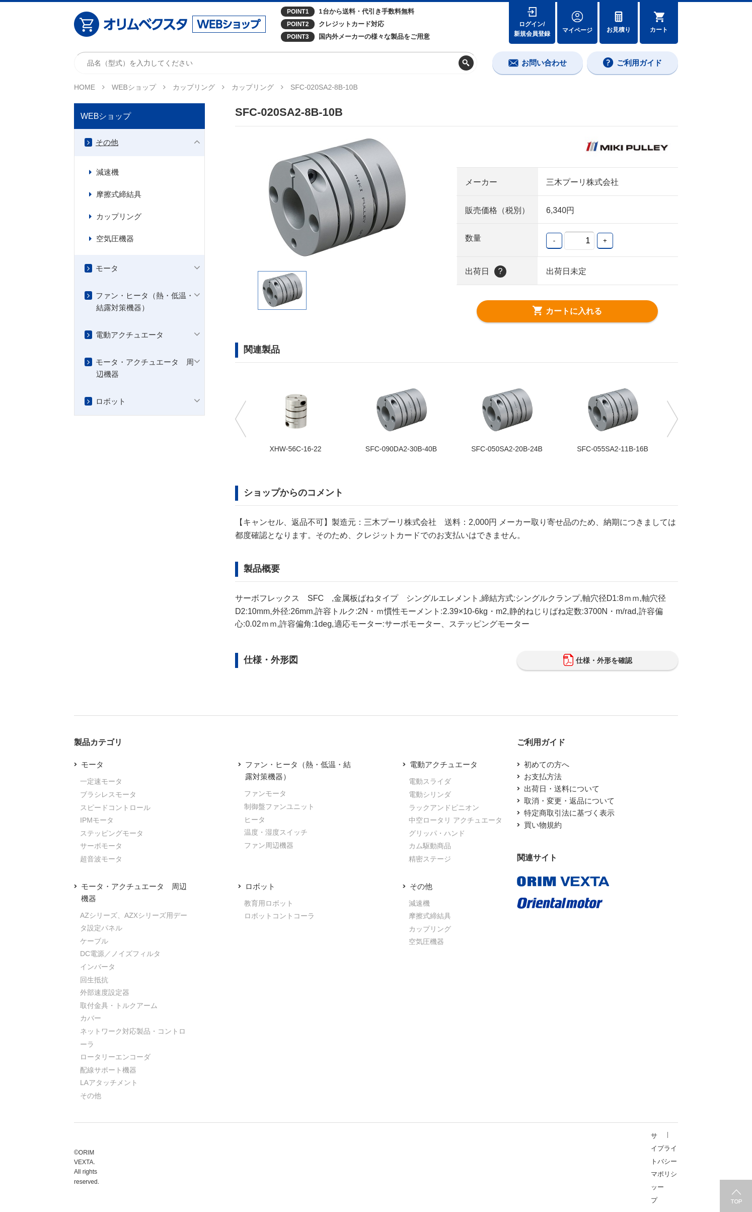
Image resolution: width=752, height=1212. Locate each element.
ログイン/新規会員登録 (532, 29)
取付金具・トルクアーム (119, 1005)
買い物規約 (543, 825)
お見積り (619, 29)
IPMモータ (97, 820)
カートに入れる (567, 311)
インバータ (97, 967)
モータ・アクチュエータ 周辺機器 (145, 368)
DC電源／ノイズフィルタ (120, 954)
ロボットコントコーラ (279, 916)
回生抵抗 (94, 980)
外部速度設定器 (104, 992)
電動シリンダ (430, 794)
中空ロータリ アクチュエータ (455, 820)
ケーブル (94, 941)
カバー (90, 1018)
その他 (107, 142)
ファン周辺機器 (268, 845)
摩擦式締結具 (118, 194)
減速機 (107, 172)
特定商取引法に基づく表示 (569, 813)
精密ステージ (430, 859)
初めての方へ (546, 764)
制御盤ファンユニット (279, 806)
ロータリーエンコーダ (115, 1057)
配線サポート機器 (108, 1070)
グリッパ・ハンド (437, 833)
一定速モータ (101, 781)
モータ (107, 268)
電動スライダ (430, 781)
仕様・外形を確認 (597, 660)
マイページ (577, 30)
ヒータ (254, 820)
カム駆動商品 (430, 846)
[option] (335, 198)
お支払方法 (543, 776)
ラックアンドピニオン (444, 807)
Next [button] (671, 419)
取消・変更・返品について (569, 800)
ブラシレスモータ (108, 794)
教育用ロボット (268, 903)
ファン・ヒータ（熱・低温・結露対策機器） (145, 301)
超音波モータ (101, 859)
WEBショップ (134, 87)
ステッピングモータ (111, 833)
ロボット (111, 401)
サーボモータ (101, 846)
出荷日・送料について (561, 788)
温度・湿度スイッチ (276, 832)
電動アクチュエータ (130, 334)
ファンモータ (265, 793)
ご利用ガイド (639, 62)
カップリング (194, 87)
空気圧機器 (115, 238)
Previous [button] (242, 419)
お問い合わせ (544, 62)
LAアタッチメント (109, 1083)
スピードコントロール (115, 807)
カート (659, 29)
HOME (84, 87)
